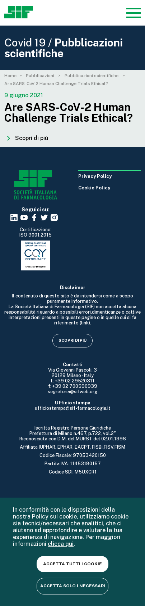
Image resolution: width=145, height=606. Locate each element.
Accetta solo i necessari (72, 585)
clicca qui (61, 543)
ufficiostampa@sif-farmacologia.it (73, 408)
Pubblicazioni (40, 75)
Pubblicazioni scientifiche (92, 75)
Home (10, 75)
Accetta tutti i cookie (72, 563)
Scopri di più (72, 340)
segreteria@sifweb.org (72, 391)
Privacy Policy (95, 176)
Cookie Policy (94, 187)
